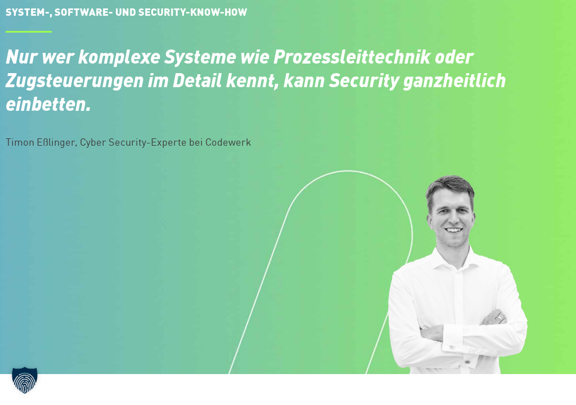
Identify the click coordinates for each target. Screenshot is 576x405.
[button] (25, 380)
